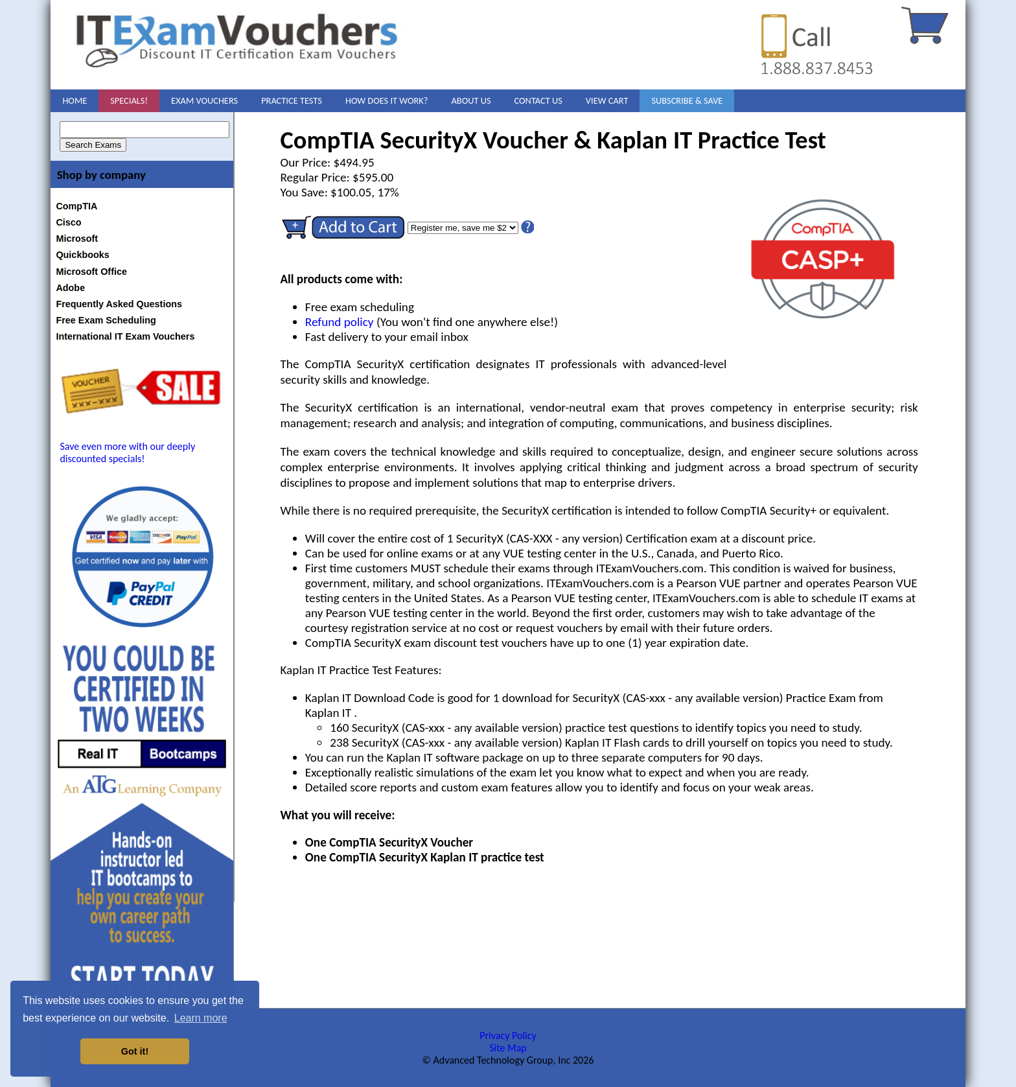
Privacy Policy (508, 1035)
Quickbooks (82, 255)
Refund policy (339, 321)
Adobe (70, 288)
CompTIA (76, 206)
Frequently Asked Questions (119, 304)
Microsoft (77, 238)
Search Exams (93, 145)
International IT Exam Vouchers (125, 336)
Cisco (68, 222)
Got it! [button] (134, 1051)
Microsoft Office (91, 271)
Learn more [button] (200, 1017)
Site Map (508, 1048)
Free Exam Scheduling (106, 320)
